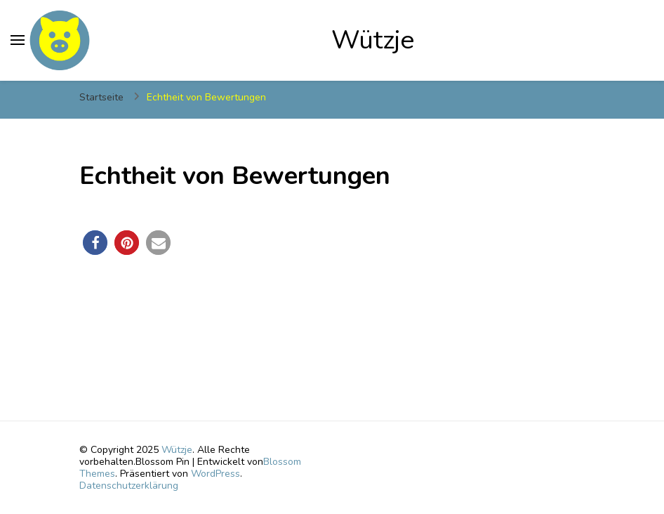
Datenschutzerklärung (128, 485)
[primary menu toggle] (18, 40)
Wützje (373, 40)
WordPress (215, 473)
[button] (95, 242)
